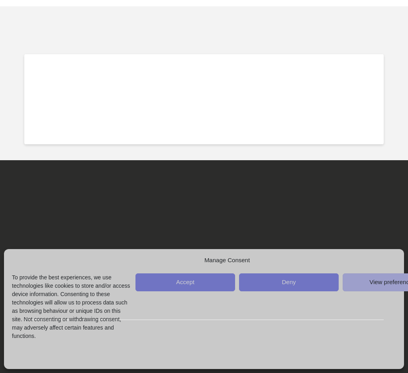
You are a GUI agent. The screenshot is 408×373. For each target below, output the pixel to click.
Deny (289, 282)
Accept (185, 282)
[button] (390, 22)
